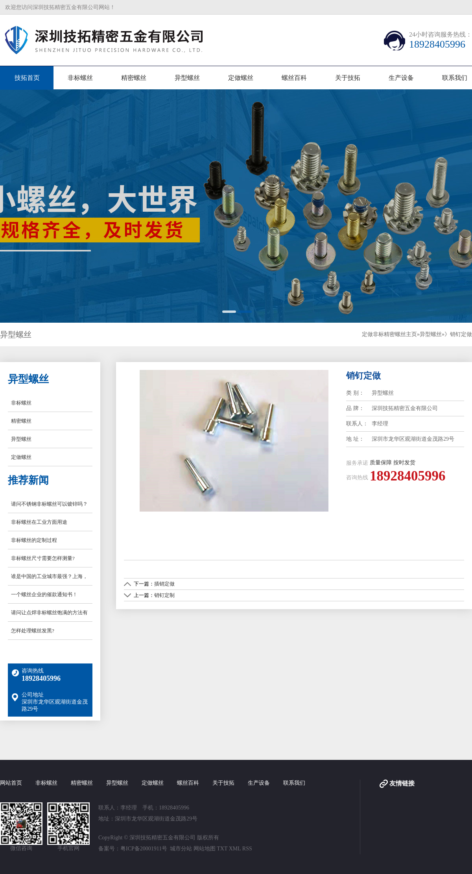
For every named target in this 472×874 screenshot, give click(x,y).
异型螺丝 (187, 77)
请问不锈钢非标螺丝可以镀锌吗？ (49, 504)
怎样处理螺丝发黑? (32, 631)
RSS (247, 849)
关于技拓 (347, 77)
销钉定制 (164, 595)
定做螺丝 (240, 77)
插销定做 (164, 584)
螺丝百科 (294, 77)
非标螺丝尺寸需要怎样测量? (43, 558)
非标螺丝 (80, 77)
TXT (222, 849)
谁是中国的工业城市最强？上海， (49, 576)
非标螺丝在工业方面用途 (39, 522)
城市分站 (181, 849)
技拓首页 (27, 77)
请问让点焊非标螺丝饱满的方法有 (49, 612)
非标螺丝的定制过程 (34, 540)
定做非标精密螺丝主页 (389, 334)
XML (235, 849)
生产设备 (401, 77)
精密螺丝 (133, 77)
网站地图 (205, 849)
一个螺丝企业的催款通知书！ (44, 594)
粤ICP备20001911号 (143, 849)
